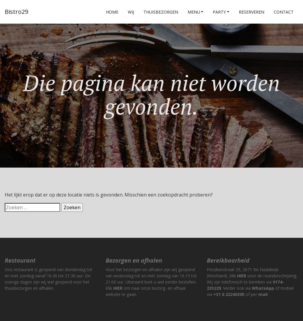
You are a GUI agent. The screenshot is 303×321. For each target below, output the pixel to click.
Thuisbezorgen (161, 12)
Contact (284, 12)
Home (112, 12)
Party (219, 12)
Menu (194, 12)
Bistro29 (16, 12)
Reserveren (251, 12)
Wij (131, 12)
